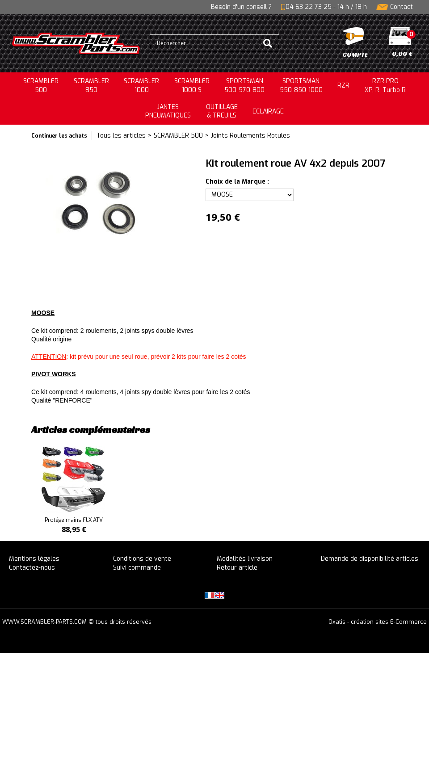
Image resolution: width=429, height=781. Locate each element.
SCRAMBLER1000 (141, 85)
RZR (343, 85)
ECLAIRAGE (268, 111)
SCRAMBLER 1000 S (192, 85)
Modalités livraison (245, 558)
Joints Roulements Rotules (250, 135)
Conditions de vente (142, 558)
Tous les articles (121, 135)
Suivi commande (137, 567)
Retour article (237, 567)
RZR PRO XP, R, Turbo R (385, 85)
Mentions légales (34, 558)
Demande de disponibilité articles (369, 558)
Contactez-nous (32, 567)
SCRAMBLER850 (91, 85)
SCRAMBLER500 (41, 85)
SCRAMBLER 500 (178, 135)
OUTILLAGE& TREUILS (222, 111)
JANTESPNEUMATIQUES (168, 111)
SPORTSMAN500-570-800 (244, 85)
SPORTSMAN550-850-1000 (301, 85)
